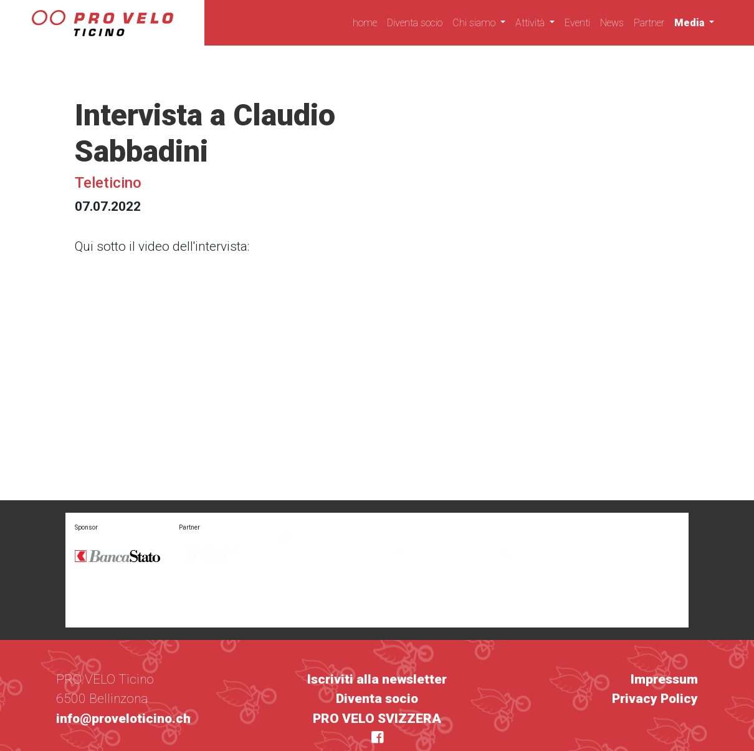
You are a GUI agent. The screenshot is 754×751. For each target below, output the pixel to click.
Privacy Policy (655, 661)
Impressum (664, 641)
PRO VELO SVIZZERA (377, 681)
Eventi (577, 23)
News (612, 23)
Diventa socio (414, 23)
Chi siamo (475, 23)
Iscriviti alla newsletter (377, 641)
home (365, 23)
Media (690, 23)
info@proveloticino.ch (123, 681)
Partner (649, 23)
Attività (531, 23)
